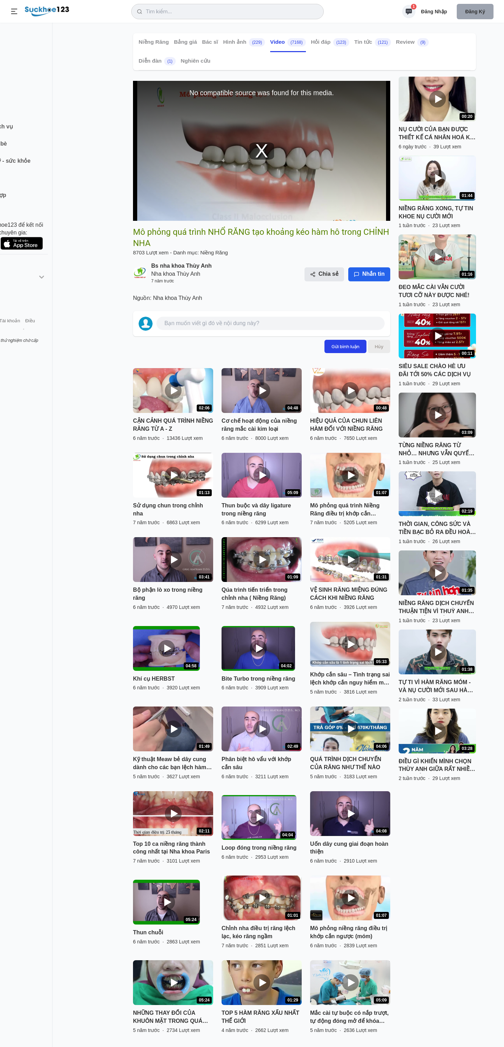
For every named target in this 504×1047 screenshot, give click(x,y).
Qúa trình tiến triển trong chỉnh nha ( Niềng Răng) (255, 594)
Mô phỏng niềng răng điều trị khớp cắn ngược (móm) (348, 932)
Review (412, 42)
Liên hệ (39, 332)
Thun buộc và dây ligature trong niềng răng (256, 510)
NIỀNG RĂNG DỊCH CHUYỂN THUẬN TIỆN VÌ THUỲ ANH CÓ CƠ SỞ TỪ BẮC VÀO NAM (436, 608)
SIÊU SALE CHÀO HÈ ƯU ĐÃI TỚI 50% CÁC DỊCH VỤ (435, 370)
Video (288, 42)
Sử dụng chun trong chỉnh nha (168, 510)
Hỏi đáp (330, 42)
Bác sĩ (210, 42)
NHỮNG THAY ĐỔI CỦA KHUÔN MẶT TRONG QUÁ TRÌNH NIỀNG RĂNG (167, 1017)
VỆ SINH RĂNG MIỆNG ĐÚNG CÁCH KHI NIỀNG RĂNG (348, 594)
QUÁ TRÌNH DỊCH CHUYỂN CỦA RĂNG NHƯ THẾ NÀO (345, 763)
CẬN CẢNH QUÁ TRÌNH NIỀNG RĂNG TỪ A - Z (173, 425)
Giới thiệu (16, 332)
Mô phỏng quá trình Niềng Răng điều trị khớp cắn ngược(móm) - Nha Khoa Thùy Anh (345, 510)
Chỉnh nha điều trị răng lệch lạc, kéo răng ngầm (258, 932)
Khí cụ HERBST (154, 679)
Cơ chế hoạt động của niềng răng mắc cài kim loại (259, 425)
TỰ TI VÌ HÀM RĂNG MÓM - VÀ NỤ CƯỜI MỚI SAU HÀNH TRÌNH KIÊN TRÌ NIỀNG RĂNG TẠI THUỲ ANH (437, 687)
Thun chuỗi (148, 932)
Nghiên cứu (195, 61)
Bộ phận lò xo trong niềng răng (168, 594)
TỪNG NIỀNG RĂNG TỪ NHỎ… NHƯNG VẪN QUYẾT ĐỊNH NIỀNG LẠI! (435, 450)
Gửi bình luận (345, 346)
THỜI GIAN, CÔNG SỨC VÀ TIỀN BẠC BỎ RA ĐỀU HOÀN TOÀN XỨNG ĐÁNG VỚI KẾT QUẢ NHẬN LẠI (436, 528)
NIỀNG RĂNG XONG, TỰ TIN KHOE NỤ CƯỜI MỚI (436, 212)
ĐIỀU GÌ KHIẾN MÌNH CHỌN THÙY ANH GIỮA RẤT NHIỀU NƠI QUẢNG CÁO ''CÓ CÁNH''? (436, 766)
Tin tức (372, 42)
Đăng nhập (434, 11)
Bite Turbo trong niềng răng (258, 679)
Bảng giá (185, 42)
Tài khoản (62, 332)
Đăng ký (475, 11)
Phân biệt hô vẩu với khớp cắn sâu (256, 763)
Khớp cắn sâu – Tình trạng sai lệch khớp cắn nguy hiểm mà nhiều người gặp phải (350, 679)
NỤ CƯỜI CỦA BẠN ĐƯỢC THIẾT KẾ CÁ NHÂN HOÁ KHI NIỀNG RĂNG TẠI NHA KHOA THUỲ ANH (437, 134)
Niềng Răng (154, 42)
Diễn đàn (157, 61)
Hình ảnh (244, 42)
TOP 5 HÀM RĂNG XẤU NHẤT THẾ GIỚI (260, 1017)
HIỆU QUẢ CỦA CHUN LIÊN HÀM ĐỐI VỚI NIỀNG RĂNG (346, 425)
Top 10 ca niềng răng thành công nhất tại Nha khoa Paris (171, 848)
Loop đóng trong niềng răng (259, 848)
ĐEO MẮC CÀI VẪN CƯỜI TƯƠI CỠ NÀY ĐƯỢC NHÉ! (434, 291)
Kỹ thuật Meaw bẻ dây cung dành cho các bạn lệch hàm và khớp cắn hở (169, 764)
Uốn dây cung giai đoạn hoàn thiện (349, 848)
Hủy (379, 346)
